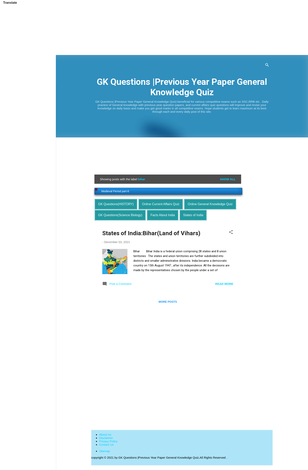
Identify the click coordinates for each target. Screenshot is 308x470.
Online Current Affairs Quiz (160, 204)
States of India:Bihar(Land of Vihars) (151, 233)
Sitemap (104, 451)
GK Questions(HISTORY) (116, 204)
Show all (228, 179)
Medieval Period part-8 (115, 191)
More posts (168, 301)
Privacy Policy (108, 441)
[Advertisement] (118, 27)
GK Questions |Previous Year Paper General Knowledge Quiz (182, 87)
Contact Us (106, 444)
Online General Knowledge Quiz (210, 204)
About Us (105, 434)
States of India (193, 215)
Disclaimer (106, 438)
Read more (224, 283)
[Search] (267, 66)
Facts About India (162, 215)
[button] (231, 233)
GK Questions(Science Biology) (120, 215)
